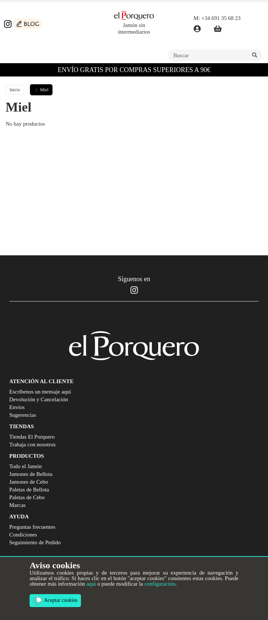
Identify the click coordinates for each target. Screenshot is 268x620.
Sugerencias (22, 415)
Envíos (17, 407)
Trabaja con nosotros (32, 444)
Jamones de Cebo (28, 482)
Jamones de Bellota (30, 474)
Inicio (15, 89)
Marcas (17, 505)
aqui (91, 584)
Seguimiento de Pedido (35, 542)
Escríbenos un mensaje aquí (40, 392)
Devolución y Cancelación (38, 399)
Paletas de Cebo (27, 497)
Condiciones (23, 535)
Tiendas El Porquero (32, 437)
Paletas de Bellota (29, 490)
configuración (160, 584)
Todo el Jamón (25, 466)
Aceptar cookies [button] (55, 600)
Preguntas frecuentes (32, 527)
